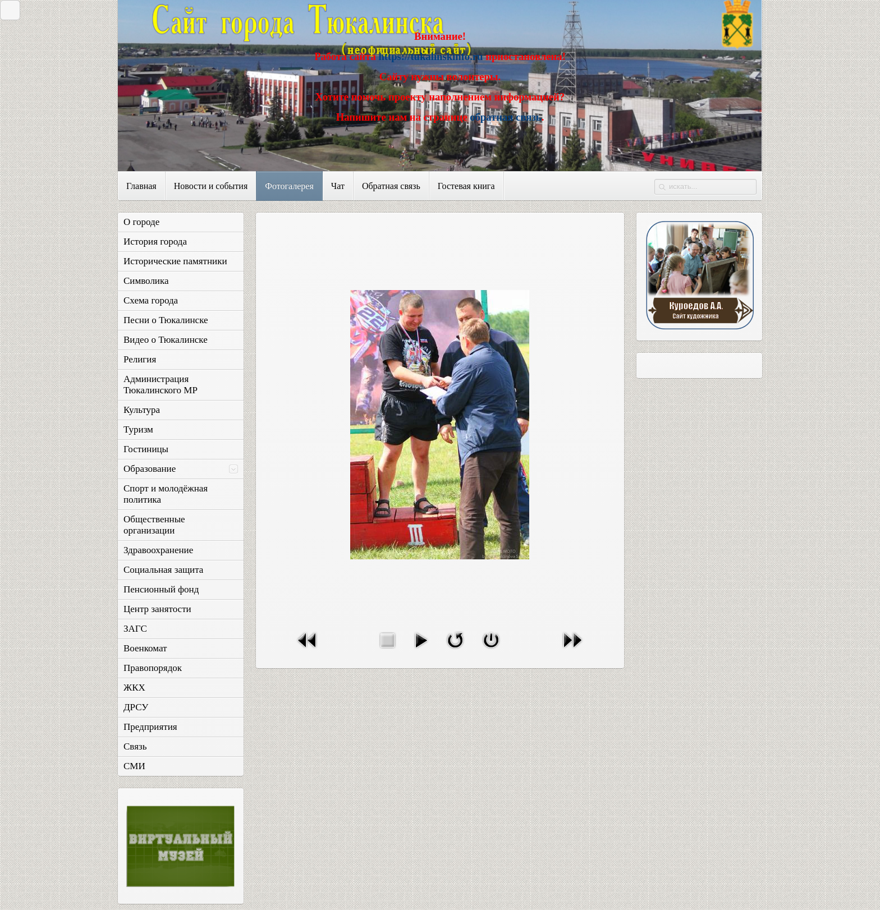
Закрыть (7, 9)
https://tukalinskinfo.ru (430, 56)
